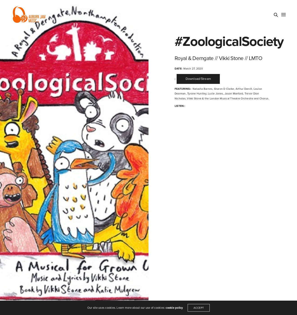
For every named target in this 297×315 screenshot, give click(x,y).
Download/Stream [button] (198, 79)
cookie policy (174, 308)
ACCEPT (199, 307)
